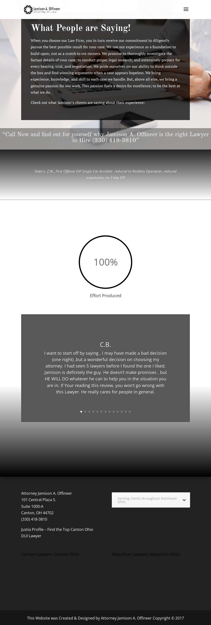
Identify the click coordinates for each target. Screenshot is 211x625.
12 (126, 411)
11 (122, 411)
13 (130, 411)
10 (117, 411)
